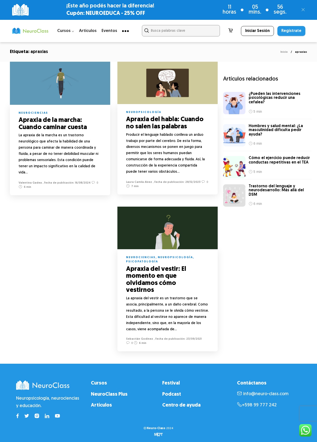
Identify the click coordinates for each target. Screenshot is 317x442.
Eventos (109, 31)
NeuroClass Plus (109, 394)
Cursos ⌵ (65, 31)
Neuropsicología (143, 112)
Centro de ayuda (181, 405)
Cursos (99, 383)
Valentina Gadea (30, 183)
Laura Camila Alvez (139, 182)
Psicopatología (142, 261)
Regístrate (291, 31)
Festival (171, 383)
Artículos (88, 31)
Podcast (171, 394)
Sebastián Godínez (139, 339)
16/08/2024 (82, 183)
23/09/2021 (193, 339)
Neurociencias (33, 113)
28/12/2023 (193, 182)
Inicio (284, 52)
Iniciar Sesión (257, 31)
